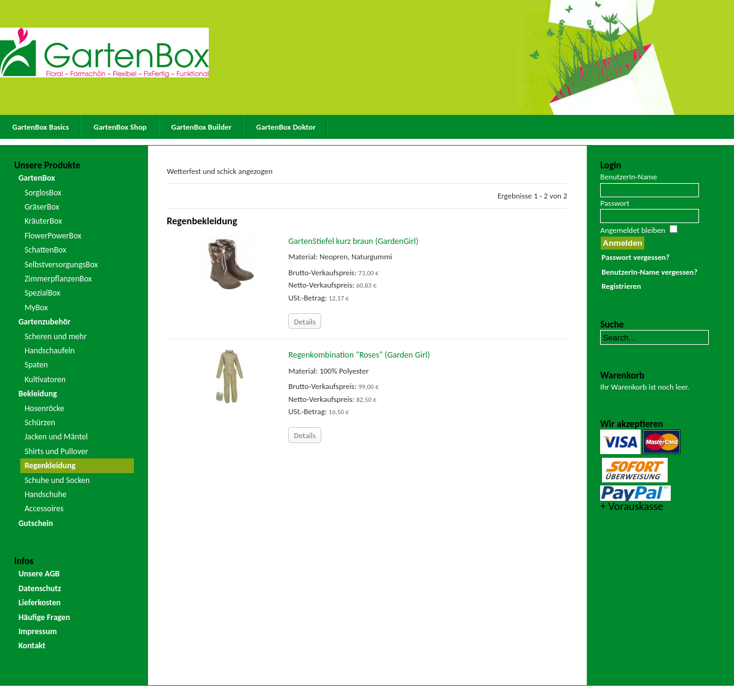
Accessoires (44, 508)
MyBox (36, 307)
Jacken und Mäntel (56, 436)
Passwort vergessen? (635, 257)
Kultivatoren (45, 379)
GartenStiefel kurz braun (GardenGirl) (353, 241)
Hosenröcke (44, 408)
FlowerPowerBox (53, 235)
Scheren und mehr (56, 336)
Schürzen (40, 422)
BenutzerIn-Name (628, 176)
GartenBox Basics (40, 127)
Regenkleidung (50, 465)
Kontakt (31, 645)
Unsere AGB (39, 573)
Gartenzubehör (44, 321)
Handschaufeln (50, 350)
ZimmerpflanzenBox (58, 278)
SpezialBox (42, 293)
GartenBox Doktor (286, 127)
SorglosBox (43, 192)
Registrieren (621, 286)
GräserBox (42, 207)
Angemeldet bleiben (632, 230)
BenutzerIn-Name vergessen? (649, 272)
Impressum (37, 631)
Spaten (36, 364)
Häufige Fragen (44, 617)
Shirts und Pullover (56, 451)
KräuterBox (43, 221)
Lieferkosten (39, 602)
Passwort (614, 203)
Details (305, 321)
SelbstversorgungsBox (61, 264)
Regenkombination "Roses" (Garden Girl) (358, 355)
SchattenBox (45, 250)
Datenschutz (39, 588)
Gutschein (35, 523)
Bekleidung (37, 393)
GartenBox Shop (120, 127)
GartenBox (36, 178)
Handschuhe (45, 494)
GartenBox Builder (201, 127)
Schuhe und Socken (57, 480)
